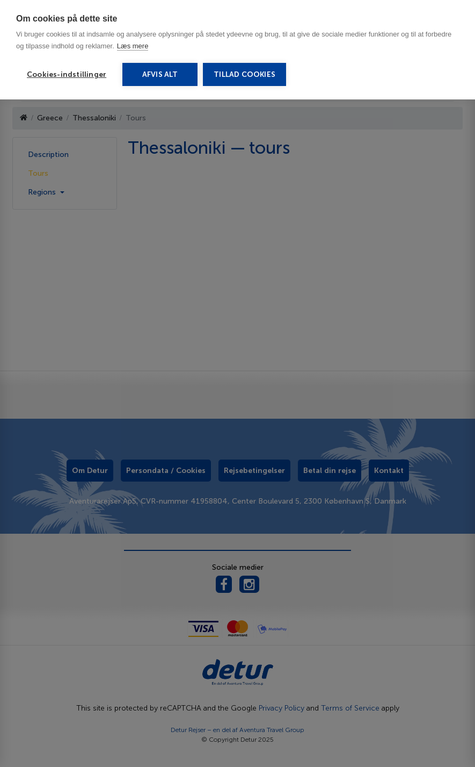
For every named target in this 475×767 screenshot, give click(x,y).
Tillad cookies (244, 74)
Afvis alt (160, 74)
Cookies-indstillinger (66, 74)
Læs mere (133, 46)
